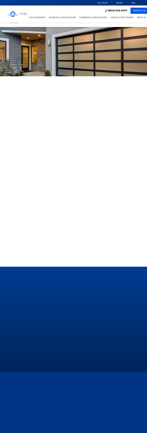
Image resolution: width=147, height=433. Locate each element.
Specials (119, 2)
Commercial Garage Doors (77, 405)
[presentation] (116, 154)
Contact (107, 399)
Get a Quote (102, 2)
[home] (17, 14)
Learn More (115, 245)
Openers (69, 410)
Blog (133, 2)
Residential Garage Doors (76, 399)
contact (38, 220)
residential (23, 157)
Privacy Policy (108, 178)
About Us (69, 415)
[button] (37, 17)
